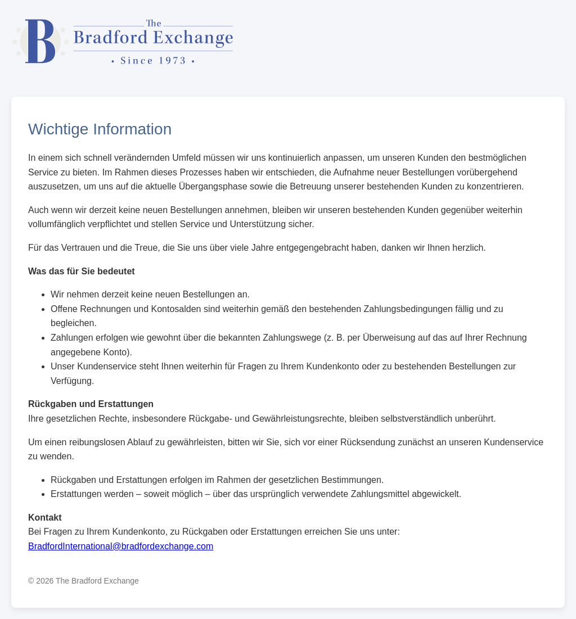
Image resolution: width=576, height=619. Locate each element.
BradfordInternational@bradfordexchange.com (120, 546)
